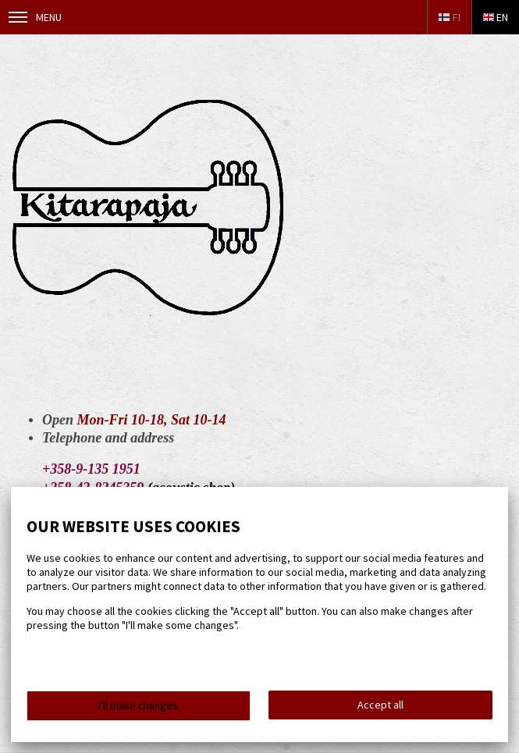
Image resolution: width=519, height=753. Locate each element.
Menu (35, 17)
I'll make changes (138, 705)
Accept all (380, 705)
